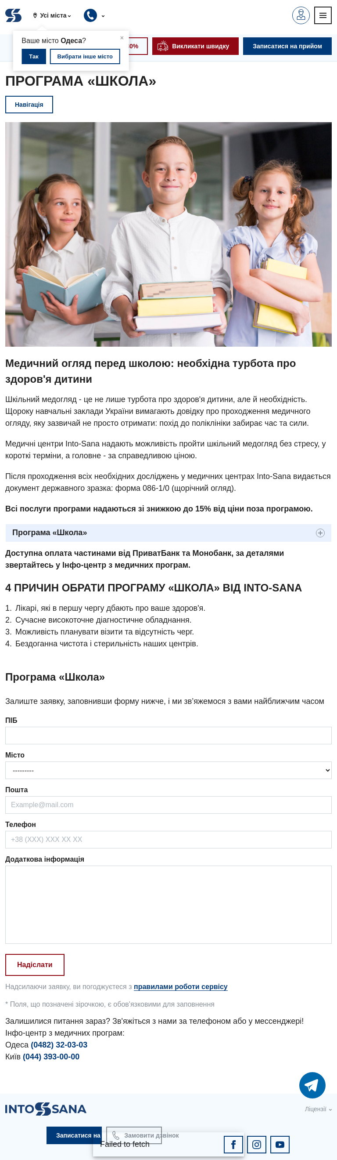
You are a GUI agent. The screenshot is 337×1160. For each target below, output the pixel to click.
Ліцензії (315, 1109)
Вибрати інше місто (85, 56)
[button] (55, 15)
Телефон (20, 824)
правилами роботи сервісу (181, 986)
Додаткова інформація (44, 859)
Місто (15, 755)
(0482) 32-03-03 (59, 1044)
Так (33, 56)
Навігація (29, 104)
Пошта (16, 790)
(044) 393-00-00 (51, 1056)
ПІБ (11, 720)
